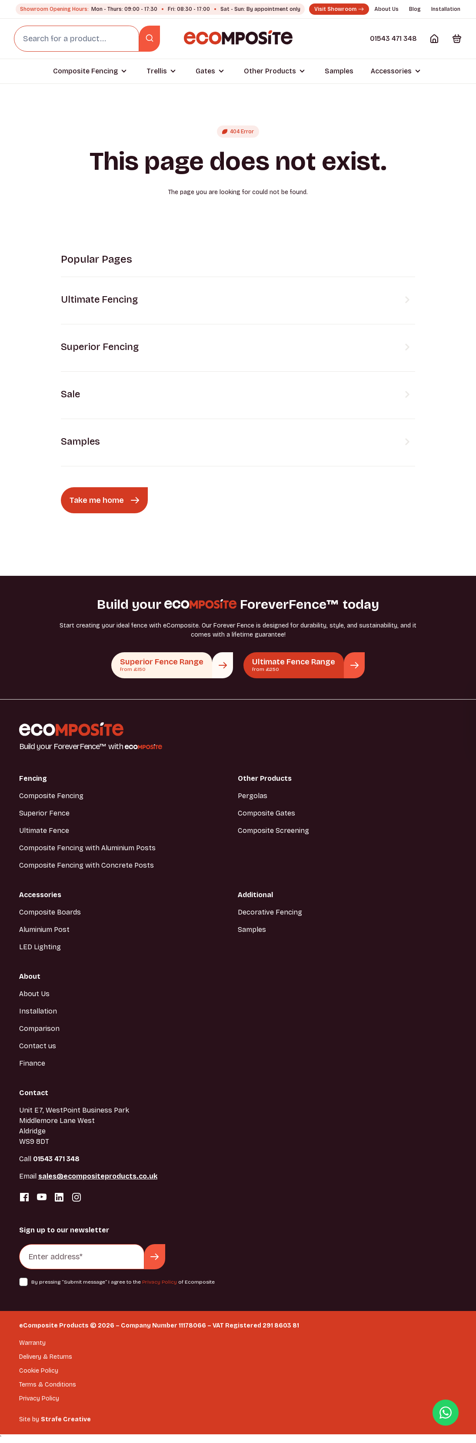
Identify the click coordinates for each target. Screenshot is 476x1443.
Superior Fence (44, 813)
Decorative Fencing (270, 912)
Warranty (32, 1343)
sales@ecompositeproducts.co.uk (97, 1176)
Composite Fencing (85, 71)
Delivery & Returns (45, 1356)
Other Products (270, 71)
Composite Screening (273, 830)
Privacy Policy (159, 1282)
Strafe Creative (66, 1419)
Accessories (391, 71)
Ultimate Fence (44, 830)
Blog (415, 9)
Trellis (156, 71)
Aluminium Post (44, 929)
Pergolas (252, 796)
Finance (32, 1063)
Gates (205, 71)
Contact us (37, 1046)
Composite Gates (266, 813)
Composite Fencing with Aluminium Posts (87, 848)
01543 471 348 (393, 38)
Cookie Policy (38, 1370)
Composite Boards (50, 912)
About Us (386, 9)
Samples (339, 71)
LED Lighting (40, 947)
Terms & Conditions (47, 1384)
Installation (445, 9)
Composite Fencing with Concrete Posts (86, 865)
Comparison (39, 1028)
